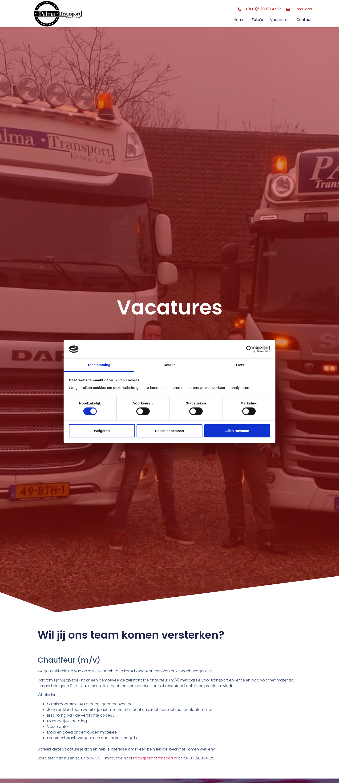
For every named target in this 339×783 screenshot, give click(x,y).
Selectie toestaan (169, 430)
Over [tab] (240, 365)
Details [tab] (169, 365)
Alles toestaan (237, 430)
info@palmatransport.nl (155, 758)
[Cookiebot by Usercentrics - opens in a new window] (249, 349)
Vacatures (279, 19)
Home (239, 19)
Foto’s (257, 19)
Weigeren (102, 430)
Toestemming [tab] (98, 365)
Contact (304, 19)
